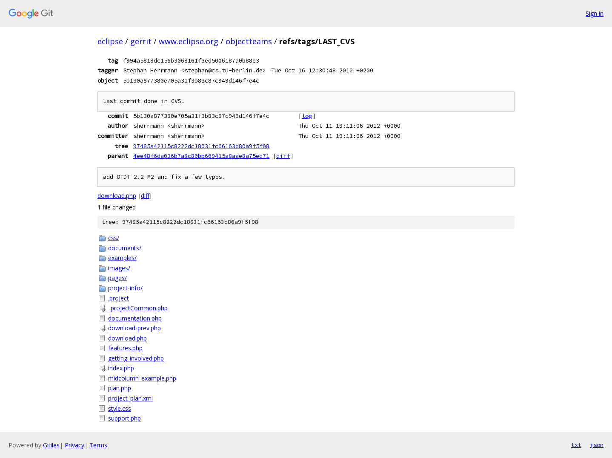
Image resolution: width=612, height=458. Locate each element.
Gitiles (51, 445)
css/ (113, 238)
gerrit (141, 41)
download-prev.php (134, 328)
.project (118, 298)
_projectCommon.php (138, 308)
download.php (116, 196)
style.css (119, 408)
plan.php (119, 388)
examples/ (122, 258)
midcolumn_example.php (142, 378)
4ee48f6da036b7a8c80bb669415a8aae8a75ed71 (201, 156)
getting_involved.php (136, 358)
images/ (119, 268)
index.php (121, 368)
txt (576, 445)
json (596, 445)
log (307, 116)
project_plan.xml (130, 398)
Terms (98, 445)
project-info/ (125, 288)
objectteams (249, 41)
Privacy (74, 445)
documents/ (124, 248)
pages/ (117, 278)
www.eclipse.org (188, 41)
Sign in (594, 13)
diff (283, 156)
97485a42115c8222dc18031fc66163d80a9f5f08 (201, 146)
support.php (124, 418)
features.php (125, 348)
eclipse (110, 41)
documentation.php (135, 318)
